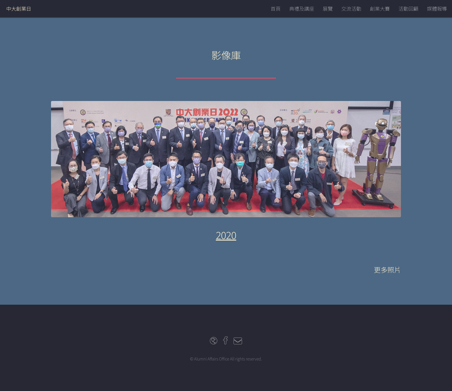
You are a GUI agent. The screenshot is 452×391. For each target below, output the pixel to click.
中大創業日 (18, 8)
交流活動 (351, 8)
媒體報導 (437, 8)
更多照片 (387, 269)
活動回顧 (408, 8)
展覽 (328, 8)
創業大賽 (380, 8)
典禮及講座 (301, 8)
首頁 (276, 8)
